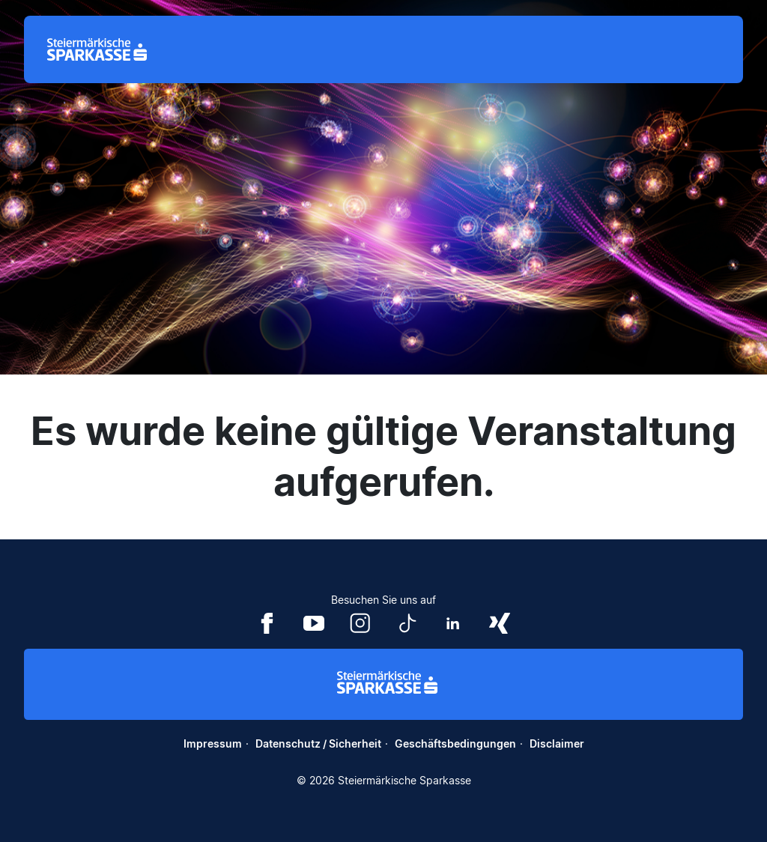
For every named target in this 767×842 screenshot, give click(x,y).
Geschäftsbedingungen (455, 743)
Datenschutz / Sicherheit (318, 743)
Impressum (213, 743)
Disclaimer (557, 743)
